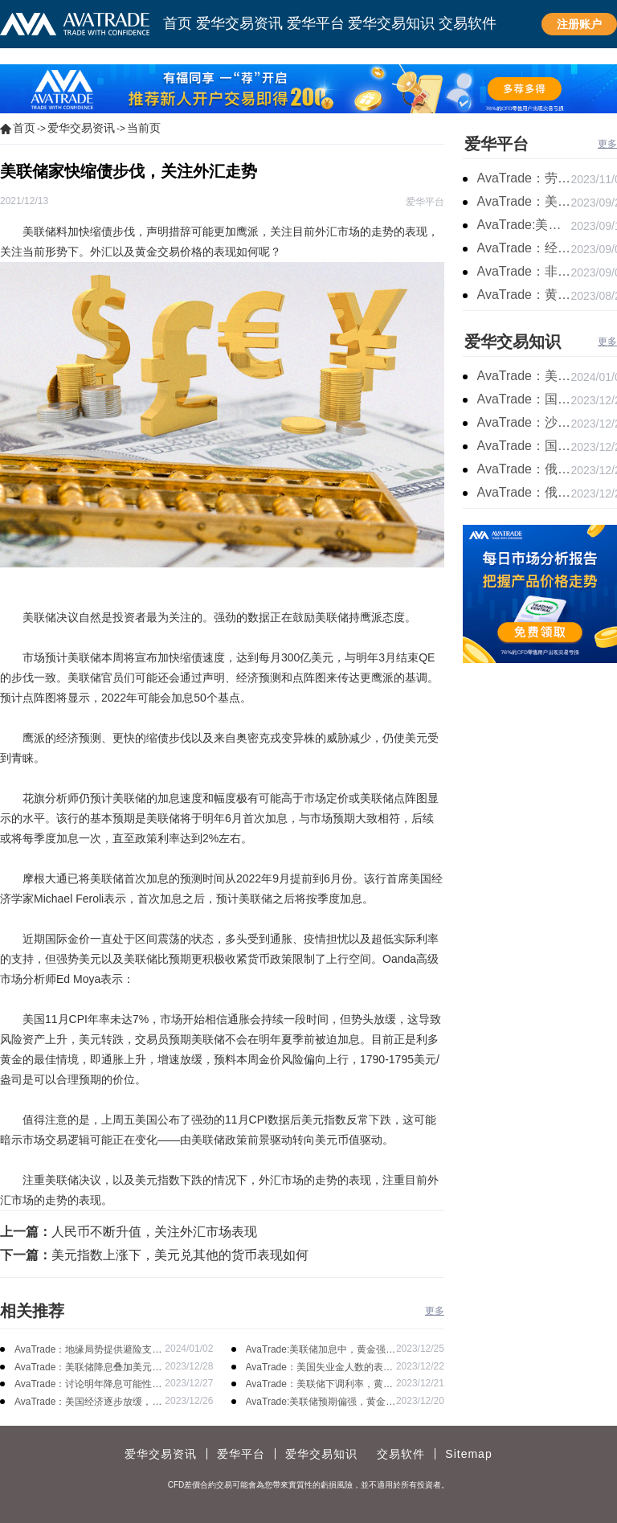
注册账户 (579, 24)
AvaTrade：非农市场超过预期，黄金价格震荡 (524, 271)
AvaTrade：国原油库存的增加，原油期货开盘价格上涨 (524, 399)
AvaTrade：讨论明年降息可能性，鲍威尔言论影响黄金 (87, 1385)
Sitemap (468, 1453)
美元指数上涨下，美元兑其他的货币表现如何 (179, 1255)
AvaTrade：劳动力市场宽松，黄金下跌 (524, 178)
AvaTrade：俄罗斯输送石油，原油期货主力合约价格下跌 (524, 469)
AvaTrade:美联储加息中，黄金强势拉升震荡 (321, 1350)
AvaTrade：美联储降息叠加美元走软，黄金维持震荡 (87, 1368)
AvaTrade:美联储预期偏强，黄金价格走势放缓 (321, 1403)
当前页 (144, 127)
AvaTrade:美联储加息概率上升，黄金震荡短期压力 (524, 224)
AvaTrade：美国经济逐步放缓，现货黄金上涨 (87, 1403)
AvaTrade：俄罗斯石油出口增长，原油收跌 (524, 492)
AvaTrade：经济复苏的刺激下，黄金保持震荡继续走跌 (524, 248)
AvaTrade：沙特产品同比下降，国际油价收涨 (524, 422)
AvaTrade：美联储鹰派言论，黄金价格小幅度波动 (524, 201)
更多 (434, 1310)
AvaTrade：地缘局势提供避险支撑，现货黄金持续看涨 (83, 1350)
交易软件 (401, 1453)
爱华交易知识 (512, 341)
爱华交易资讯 (81, 127)
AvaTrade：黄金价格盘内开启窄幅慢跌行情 (524, 294)
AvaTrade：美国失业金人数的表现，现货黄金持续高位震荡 (314, 1368)
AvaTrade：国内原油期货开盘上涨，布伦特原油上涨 (524, 445)
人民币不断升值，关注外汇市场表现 (154, 1231)
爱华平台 (496, 144)
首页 (24, 127)
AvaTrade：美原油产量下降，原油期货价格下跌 (524, 376)
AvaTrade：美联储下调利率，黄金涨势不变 (319, 1385)
